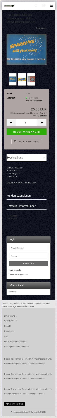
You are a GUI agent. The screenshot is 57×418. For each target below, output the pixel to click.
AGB (6, 336)
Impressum (9, 331)
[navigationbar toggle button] (51, 6)
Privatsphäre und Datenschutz (17, 346)
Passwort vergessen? (18, 275)
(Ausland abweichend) (34, 101)
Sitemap (12, 292)
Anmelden (28, 264)
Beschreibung (15, 157)
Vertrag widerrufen (15, 404)
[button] (11, 122)
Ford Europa (41, 28)
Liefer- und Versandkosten (15, 341)
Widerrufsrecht (10, 321)
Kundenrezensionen (19, 195)
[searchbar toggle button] (36, 6)
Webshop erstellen (19, 412)
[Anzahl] (26, 122)
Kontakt (7, 326)
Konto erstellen (15, 270)
